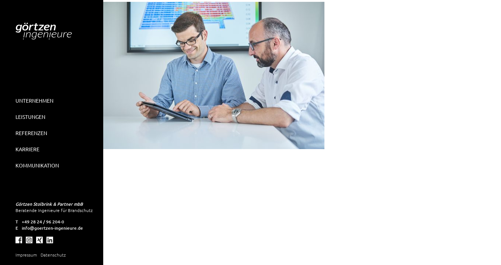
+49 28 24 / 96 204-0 (43, 222)
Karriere (27, 149)
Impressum (26, 255)
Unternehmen (34, 100)
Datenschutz (53, 255)
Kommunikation (37, 165)
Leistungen (30, 116)
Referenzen (31, 133)
